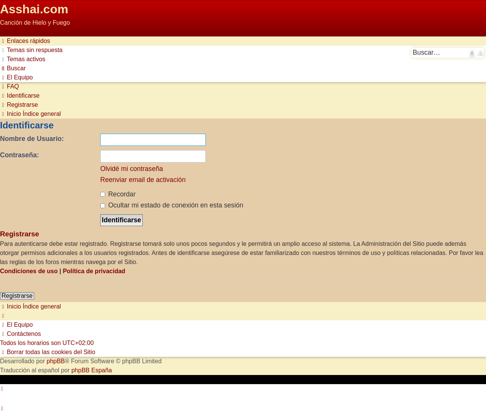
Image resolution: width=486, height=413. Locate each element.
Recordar (118, 194)
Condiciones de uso (29, 271)
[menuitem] (31, 50)
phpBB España (91, 370)
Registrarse (17, 296)
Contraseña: (19, 155)
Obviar (9, 31)
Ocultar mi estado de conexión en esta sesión (171, 205)
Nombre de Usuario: (32, 138)
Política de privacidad (94, 271)
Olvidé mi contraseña (131, 168)
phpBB (56, 361)
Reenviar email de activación (143, 180)
